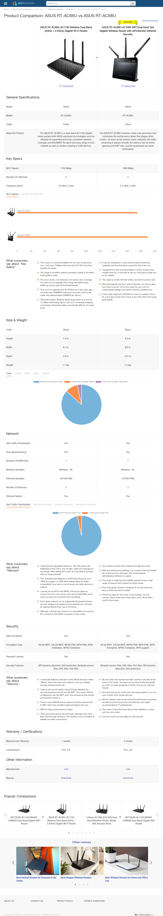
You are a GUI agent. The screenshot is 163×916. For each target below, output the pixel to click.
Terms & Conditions (94, 901)
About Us (9, 901)
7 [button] (94, 833)
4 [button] (81, 833)
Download (66, 778)
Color (9, 373)
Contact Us (37, 901)
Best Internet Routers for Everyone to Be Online (36, 879)
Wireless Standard (42, 505)
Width (27, 373)
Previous (5, 814)
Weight (45, 373)
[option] (43, 815)
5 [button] (85, 833)
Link (66, 769)
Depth (36, 373)
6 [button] (89, 833)
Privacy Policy (65, 901)
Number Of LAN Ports (32, 194)
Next (157, 814)
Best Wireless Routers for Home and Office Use (126, 879)
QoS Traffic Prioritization (18, 505)
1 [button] (69, 833)
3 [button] (77, 833)
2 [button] (73, 833)
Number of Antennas (86, 505)
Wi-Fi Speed (12, 194)
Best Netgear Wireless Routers (76, 878)
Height (18, 373)
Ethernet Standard (64, 505)
